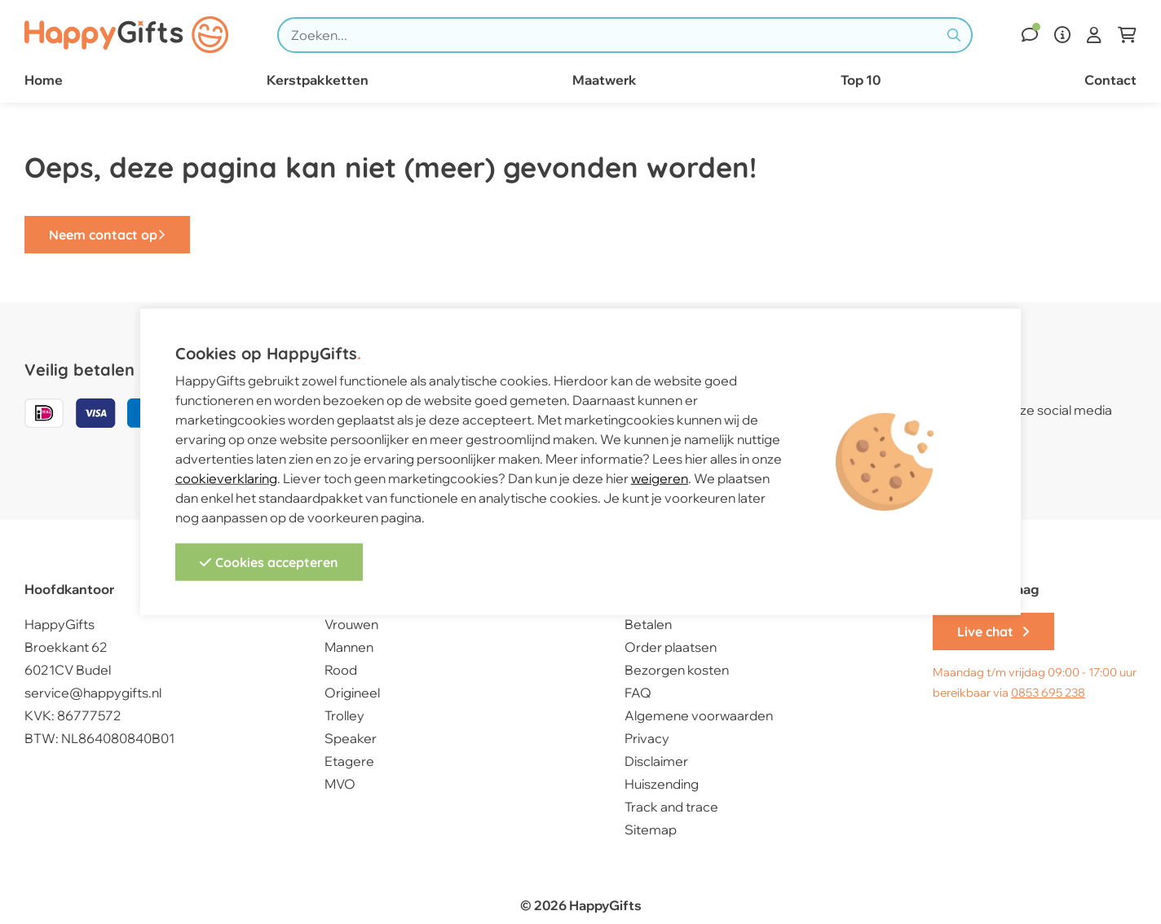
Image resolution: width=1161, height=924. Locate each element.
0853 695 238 (1048, 692)
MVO (339, 784)
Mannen (348, 647)
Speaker (350, 738)
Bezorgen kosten (677, 670)
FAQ (638, 692)
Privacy (647, 738)
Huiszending (662, 784)
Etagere (349, 761)
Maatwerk (604, 80)
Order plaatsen (671, 647)
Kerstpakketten (318, 80)
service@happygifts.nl (92, 692)
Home (43, 80)
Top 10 (861, 80)
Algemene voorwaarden (699, 715)
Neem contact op (107, 235)
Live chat (993, 631)
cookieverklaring (226, 478)
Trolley (344, 715)
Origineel (352, 692)
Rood (340, 670)
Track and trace (671, 807)
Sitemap (651, 829)
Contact (1110, 80)
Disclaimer (656, 761)
